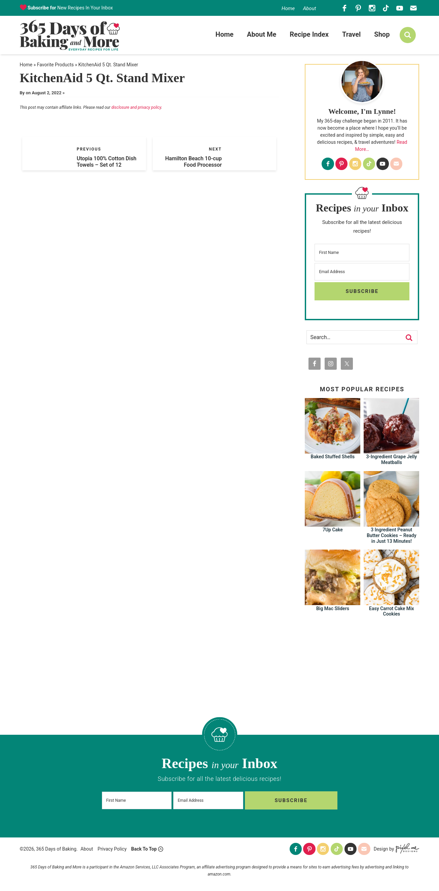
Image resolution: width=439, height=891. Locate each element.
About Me (261, 35)
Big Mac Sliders (332, 610)
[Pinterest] (358, 8)
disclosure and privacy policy (136, 109)
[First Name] (362, 254)
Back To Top (144, 850)
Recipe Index (309, 35)
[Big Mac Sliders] (332, 604)
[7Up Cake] (332, 525)
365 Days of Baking (70, 36)
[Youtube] (399, 8)
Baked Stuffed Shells (333, 458)
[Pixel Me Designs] (406, 850)
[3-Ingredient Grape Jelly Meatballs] (391, 452)
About (309, 8)
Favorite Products (55, 66)
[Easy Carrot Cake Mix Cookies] (391, 604)
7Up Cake (333, 531)
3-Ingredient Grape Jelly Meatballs (391, 461)
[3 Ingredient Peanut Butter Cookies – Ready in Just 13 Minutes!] (391, 525)
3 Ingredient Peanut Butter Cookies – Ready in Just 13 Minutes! (391, 537)
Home (288, 8)
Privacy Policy (112, 850)
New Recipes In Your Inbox (70, 7)
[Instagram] (372, 8)
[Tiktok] (386, 8)
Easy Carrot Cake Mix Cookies (391, 613)
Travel (351, 35)
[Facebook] (344, 8)
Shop (382, 35)
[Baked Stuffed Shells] (332, 452)
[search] (408, 36)
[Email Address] (362, 273)
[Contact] (413, 8)
